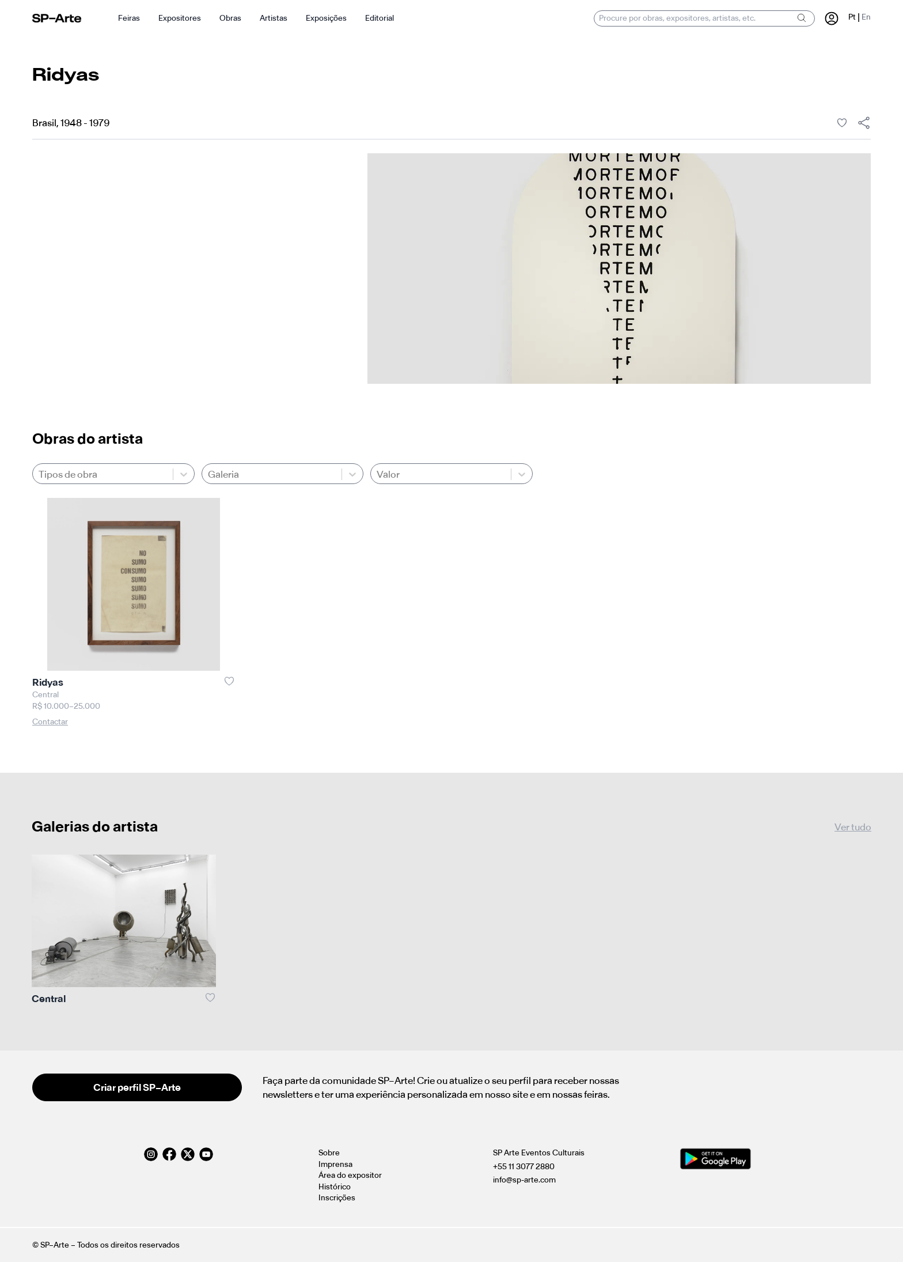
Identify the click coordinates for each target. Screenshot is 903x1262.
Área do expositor (350, 1175)
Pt (852, 17)
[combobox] (39, 474)
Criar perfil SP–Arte (137, 1087)
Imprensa (335, 1164)
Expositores (179, 18)
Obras (230, 18)
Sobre (329, 1153)
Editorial (379, 18)
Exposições (326, 18)
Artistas (273, 18)
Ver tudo (852, 827)
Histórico (334, 1187)
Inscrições (336, 1198)
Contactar (50, 722)
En (866, 17)
